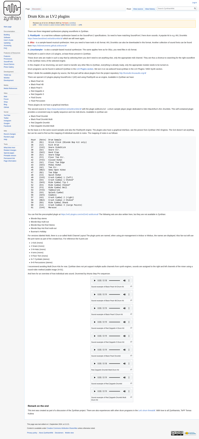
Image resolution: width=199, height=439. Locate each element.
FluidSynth (35, 35)
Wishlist (6, 78)
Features (7, 56)
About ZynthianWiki (46, 433)
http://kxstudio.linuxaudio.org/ (131, 73)
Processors (8, 59)
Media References (10, 88)
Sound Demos (9, 64)
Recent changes (10, 134)
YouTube (7, 115)
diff (34, 25)
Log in (194, 3)
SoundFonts (8, 62)
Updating (7, 43)
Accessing (7, 45)
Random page (9, 137)
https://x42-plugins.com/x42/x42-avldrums (79, 214)
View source (138, 9)
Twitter (6, 118)
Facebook (7, 126)
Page (28, 9)
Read (129, 9)
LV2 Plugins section (85, 69)
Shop (6, 102)
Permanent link (9, 158)
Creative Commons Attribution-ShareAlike (62, 428)
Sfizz (32, 42)
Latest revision (55, 25)
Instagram (7, 121)
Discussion (36, 9)
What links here (9, 148)
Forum (6, 99)
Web (5, 97)
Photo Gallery (9, 67)
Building (7, 35)
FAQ (5, 48)
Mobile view (69, 433)
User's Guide (8, 40)
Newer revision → (71, 25)
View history (150, 9)
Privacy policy (32, 433)
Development (9, 80)
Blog (5, 105)
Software (7, 37)
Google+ (7, 123)
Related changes (10, 150)
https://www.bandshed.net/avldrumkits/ (44, 38)
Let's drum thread (145, 410)
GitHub (6, 107)
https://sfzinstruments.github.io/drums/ (48, 46)
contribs (72, 23)
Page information (10, 161)
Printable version (10, 156)
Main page (7, 27)
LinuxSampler (36, 50)
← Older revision (42, 25)
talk (67, 23)
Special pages (9, 153)
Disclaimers (59, 433)
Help (5, 139)
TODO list (7, 75)
